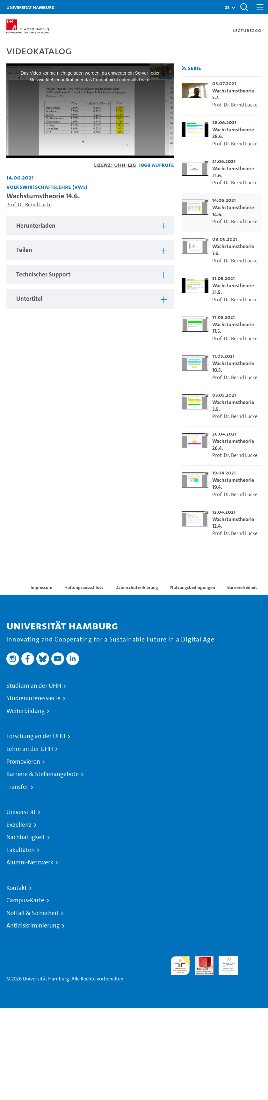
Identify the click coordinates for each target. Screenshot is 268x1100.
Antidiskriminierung (33, 925)
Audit (201, 959)
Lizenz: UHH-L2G (115, 165)
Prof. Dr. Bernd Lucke (29, 204)
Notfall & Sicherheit (32, 913)
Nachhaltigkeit (25, 837)
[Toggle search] (244, 7)
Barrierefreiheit (242, 587)
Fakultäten (20, 850)
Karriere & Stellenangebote (42, 774)
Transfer (17, 787)
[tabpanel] (90, 226)
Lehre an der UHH (29, 749)
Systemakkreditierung (252, 959)
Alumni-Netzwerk (29, 862)
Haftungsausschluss (83, 587)
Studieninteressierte (33, 698)
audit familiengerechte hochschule (180, 965)
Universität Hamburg (30, 7)
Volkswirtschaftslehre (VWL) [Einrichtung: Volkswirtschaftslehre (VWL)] (46, 187)
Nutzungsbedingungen (192, 587)
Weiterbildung (25, 711)
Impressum (41, 587)
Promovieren (23, 762)
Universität (21, 812)
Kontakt (16, 888)
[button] (226, 7)
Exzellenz (19, 825)
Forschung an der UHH (35, 736)
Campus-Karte (25, 900)
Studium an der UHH (33, 686)
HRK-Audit (225, 963)
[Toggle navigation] (260, 7)
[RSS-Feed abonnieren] (184, 68)
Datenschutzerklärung (136, 587)
